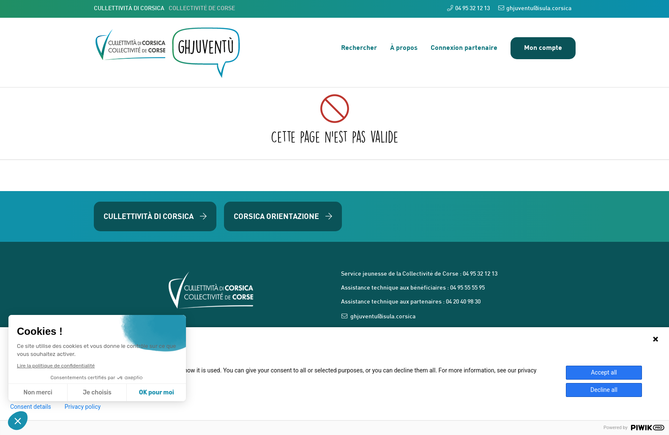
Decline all (603, 389)
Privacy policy (83, 406)
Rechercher (359, 47)
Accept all (604, 372)
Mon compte (543, 47)
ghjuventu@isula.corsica (534, 8)
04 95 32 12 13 (468, 8)
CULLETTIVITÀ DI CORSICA (164, 8)
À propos (404, 47)
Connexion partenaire (464, 47)
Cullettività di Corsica (155, 216)
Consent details (30, 406)
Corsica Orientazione (283, 216)
